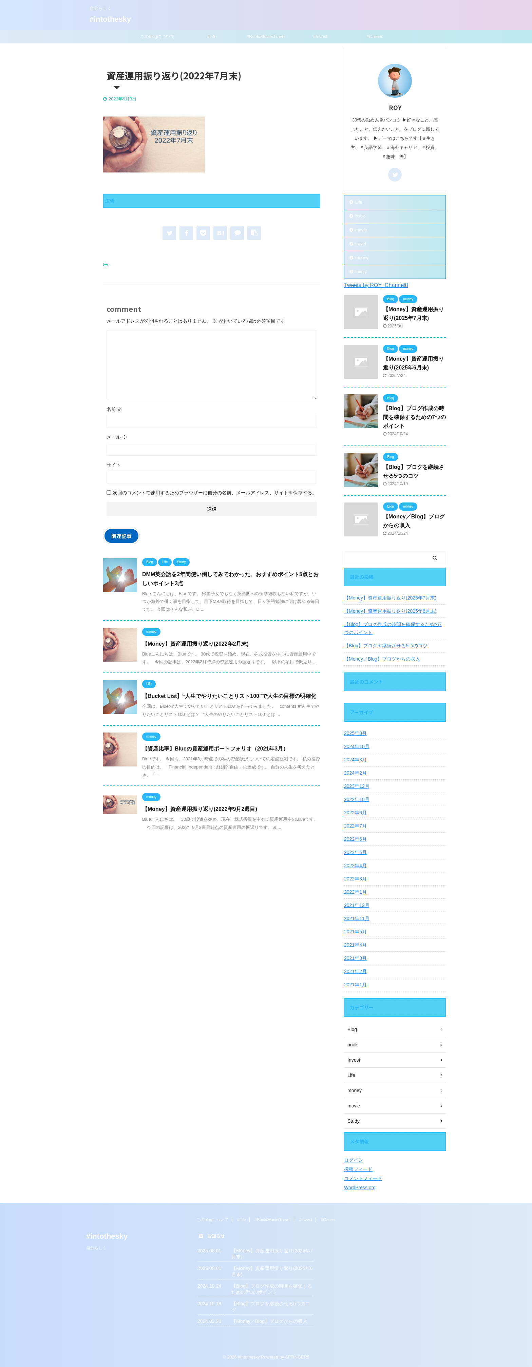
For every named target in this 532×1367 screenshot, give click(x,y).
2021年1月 (355, 984)
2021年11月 (356, 918)
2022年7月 (355, 826)
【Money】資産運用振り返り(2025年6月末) (390, 611)
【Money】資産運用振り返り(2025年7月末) (390, 598)
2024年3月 (355, 759)
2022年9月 (355, 812)
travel (360, 243)
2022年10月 (356, 799)
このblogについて (157, 36)
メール (117, 437)
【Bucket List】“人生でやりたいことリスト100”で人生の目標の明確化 (229, 696)
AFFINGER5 (297, 1357)
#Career (375, 36)
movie (361, 229)
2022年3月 (355, 878)
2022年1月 (355, 892)
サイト (114, 465)
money (361, 257)
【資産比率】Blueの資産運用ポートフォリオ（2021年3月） (215, 749)
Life (358, 202)
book (360, 216)
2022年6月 (355, 839)
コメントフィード (363, 1178)
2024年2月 (355, 773)
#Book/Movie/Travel (266, 36)
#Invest (320, 36)
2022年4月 (355, 865)
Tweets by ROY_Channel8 (376, 285)
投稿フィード (358, 1169)
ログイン (353, 1160)
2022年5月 (355, 852)
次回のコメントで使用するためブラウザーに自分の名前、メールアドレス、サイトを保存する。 (215, 492)
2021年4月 (355, 945)
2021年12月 (356, 905)
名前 (114, 409)
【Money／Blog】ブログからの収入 (382, 659)
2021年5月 (355, 931)
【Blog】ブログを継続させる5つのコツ (386, 645)
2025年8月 (355, 733)
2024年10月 (356, 746)
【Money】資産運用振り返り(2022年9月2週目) (199, 809)
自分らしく (96, 1248)
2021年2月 (355, 971)
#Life (211, 36)
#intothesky (110, 19)
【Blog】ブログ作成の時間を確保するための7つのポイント (414, 417)
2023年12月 (356, 786)
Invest (361, 271)
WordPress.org (360, 1187)
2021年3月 (355, 958)
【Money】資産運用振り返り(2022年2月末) (195, 644)
